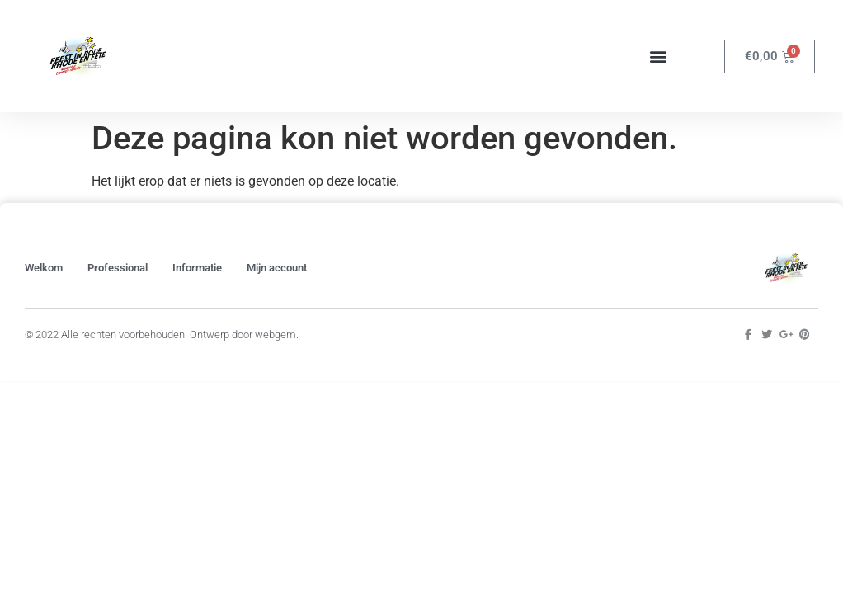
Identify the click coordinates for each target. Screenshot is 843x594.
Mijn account (277, 268)
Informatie (197, 268)
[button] (657, 56)
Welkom (44, 268)
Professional (117, 268)
